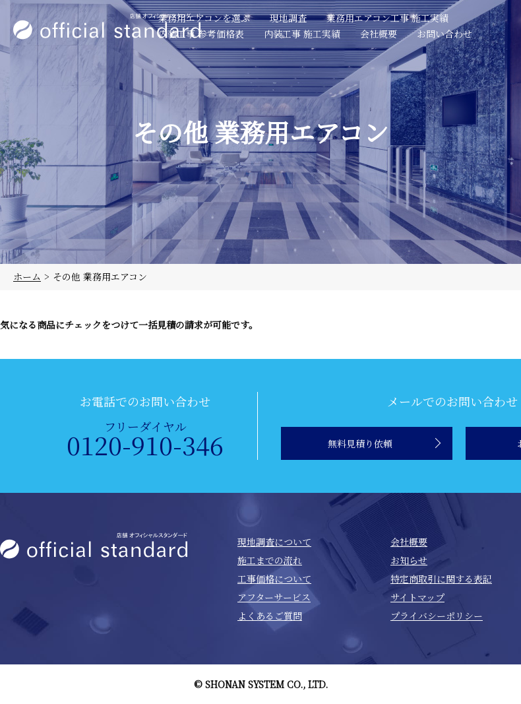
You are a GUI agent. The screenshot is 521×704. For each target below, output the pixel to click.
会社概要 (378, 33)
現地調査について (274, 541)
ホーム (27, 276)
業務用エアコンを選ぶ (204, 17)
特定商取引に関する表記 (441, 578)
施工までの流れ (269, 560)
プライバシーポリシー (436, 615)
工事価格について (274, 578)
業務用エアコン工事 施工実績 (387, 17)
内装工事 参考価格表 (201, 33)
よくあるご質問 (269, 615)
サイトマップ (417, 597)
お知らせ (408, 560)
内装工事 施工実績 (302, 33)
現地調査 (288, 17)
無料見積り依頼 (360, 443)
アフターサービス (274, 597)
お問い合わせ (444, 33)
